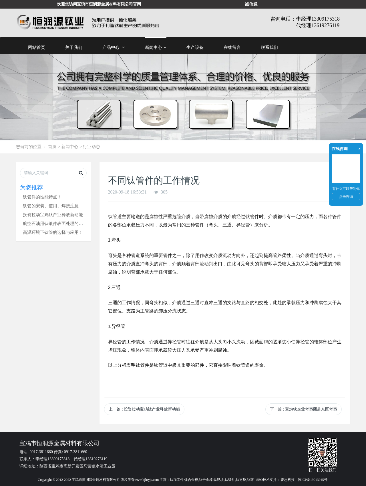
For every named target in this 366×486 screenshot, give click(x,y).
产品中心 (113, 47)
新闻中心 (155, 47)
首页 (52, 146)
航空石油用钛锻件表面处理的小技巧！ (59, 223)
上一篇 (144, 409)
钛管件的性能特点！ (42, 196)
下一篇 (303, 409)
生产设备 (195, 47)
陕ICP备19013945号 (312, 480)
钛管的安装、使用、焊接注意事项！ (57, 205)
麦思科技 (288, 480)
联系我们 (269, 47)
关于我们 (73, 47)
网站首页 (36, 47)
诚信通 (251, 4)
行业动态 (91, 146)
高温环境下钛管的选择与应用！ (53, 232)
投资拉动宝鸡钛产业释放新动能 (53, 214)
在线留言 (232, 47)
